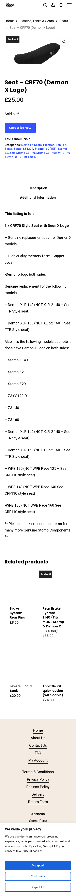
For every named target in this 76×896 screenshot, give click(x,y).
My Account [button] (38, 760)
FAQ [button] (38, 753)
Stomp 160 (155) (46, 148)
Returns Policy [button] (38, 787)
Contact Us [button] (38, 745)
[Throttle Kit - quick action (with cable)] (53, 663)
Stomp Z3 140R (46, 152)
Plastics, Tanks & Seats (36, 21)
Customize (38, 876)
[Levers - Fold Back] (21, 663)
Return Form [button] (38, 802)
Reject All (38, 887)
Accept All (38, 865)
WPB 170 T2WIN (25, 156)
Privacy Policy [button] (38, 779)
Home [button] (38, 730)
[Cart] (61, 4)
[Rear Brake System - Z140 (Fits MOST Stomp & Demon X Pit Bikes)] (53, 585)
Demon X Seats (31, 145)
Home (9, 21)
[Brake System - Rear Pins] (21, 585)
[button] (69, 5)
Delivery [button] (38, 794)
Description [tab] (38, 188)
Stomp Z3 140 (25, 152)
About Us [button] (38, 738)
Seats (63, 21)
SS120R (28, 148)
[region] (38, 859)
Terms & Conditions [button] (38, 772)
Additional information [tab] (38, 198)
